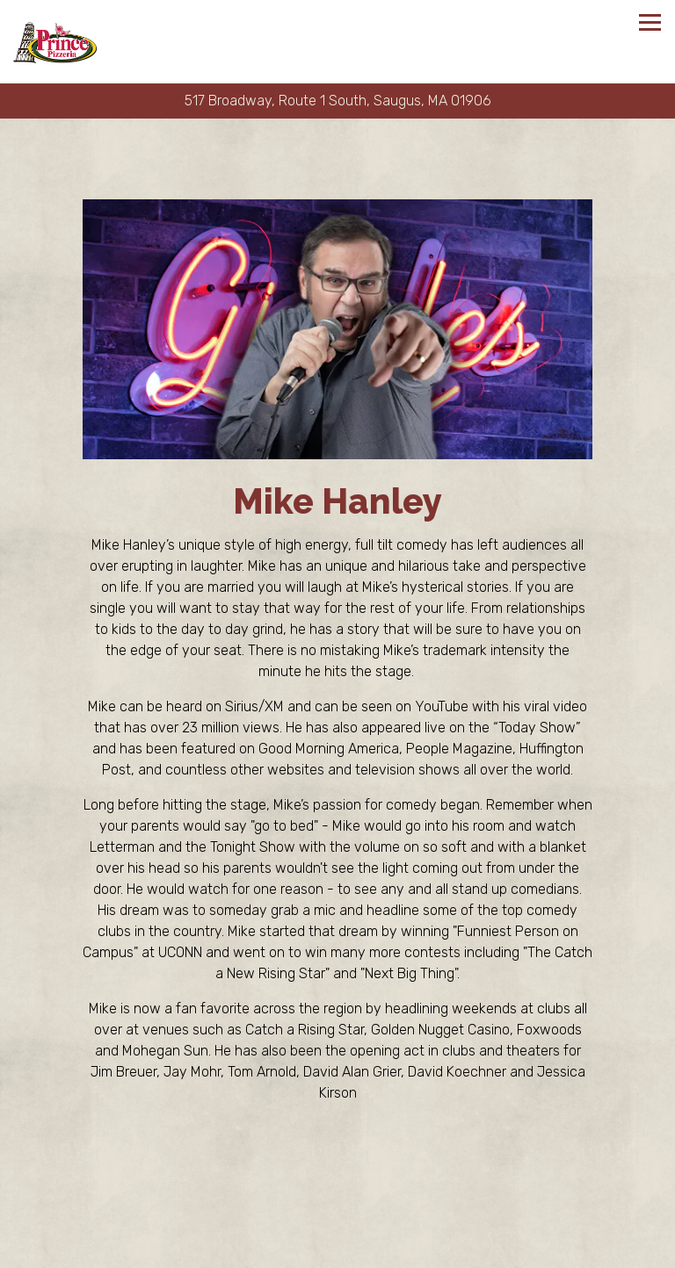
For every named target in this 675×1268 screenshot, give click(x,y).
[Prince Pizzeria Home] (55, 41)
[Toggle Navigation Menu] (650, 22)
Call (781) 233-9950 (337, 1218)
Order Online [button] (337, 1251)
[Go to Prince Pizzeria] (337, 101)
